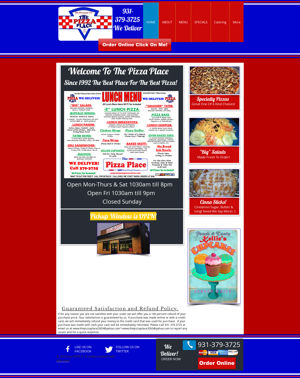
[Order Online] (217, 363)
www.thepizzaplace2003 (88, 328)
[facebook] (68, 349)
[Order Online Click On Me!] (134, 45)
